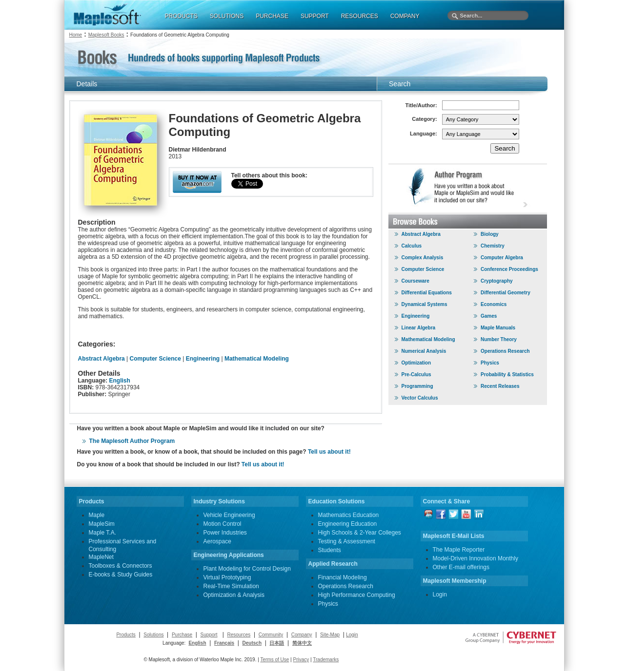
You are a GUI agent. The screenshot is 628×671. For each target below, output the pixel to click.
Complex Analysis (423, 257)
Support (209, 634)
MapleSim (102, 523)
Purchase (182, 634)
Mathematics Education (348, 515)
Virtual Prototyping (227, 577)
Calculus (412, 246)
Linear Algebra (419, 327)
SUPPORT (315, 16)
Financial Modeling (342, 577)
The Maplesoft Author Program (132, 441)
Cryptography (497, 281)
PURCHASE (272, 16)
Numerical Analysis (424, 351)
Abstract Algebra (101, 358)
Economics (493, 304)
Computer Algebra (502, 257)
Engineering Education (347, 523)
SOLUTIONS (226, 16)
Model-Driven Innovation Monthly (475, 558)
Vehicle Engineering (229, 515)
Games (489, 316)
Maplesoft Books (106, 35)
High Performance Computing (356, 595)
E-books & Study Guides (121, 574)
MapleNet (101, 557)
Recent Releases (500, 386)
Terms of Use (274, 659)
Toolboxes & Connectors (120, 565)
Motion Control (222, 523)
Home (75, 35)
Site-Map (330, 634)
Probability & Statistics (507, 374)
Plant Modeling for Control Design (247, 568)
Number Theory (499, 339)
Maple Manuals (498, 327)
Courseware (415, 281)
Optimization (416, 362)
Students (329, 550)
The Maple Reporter (459, 549)
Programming (417, 386)
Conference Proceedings (509, 269)
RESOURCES (359, 16)
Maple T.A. (102, 532)
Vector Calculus (420, 398)
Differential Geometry (505, 292)
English (119, 380)
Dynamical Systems (424, 304)
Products (125, 634)
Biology (490, 234)
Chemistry (493, 246)
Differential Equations (427, 292)
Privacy (301, 659)
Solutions (153, 634)
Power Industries (225, 532)
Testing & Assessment (346, 541)
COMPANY (405, 16)
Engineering (203, 358)
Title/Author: (421, 105)
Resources (238, 634)
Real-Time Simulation (231, 586)
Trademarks (326, 659)
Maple (97, 515)
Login (440, 594)
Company (301, 634)
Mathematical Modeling (256, 358)
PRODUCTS (181, 16)
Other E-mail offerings (461, 567)
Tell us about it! (329, 451)
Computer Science (155, 358)
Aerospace (217, 541)
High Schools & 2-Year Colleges (359, 532)
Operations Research (505, 351)
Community (271, 634)
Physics (490, 362)
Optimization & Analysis (233, 595)
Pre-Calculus (416, 374)
